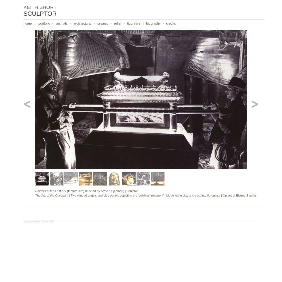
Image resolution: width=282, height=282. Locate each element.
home (28, 23)
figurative (134, 23)
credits (171, 23)
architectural (82, 23)
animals (61, 23)
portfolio (44, 23)
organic (102, 23)
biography (153, 23)
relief (117, 23)
